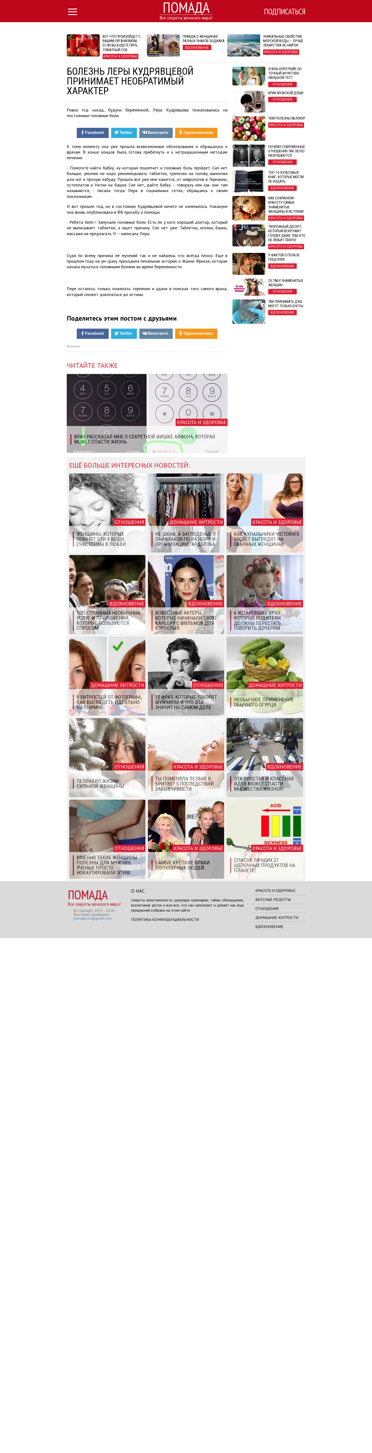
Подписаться (284, 11)
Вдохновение (269, 1441)
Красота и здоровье (275, 1405)
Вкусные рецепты (273, 1414)
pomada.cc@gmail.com (93, 1433)
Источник (73, 861)
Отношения (266, 1423)
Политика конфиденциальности (165, 1434)
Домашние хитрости (276, 1432)
